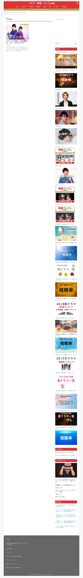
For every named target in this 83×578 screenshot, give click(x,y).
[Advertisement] (66, 30)
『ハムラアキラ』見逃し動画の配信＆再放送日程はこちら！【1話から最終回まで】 (65, 510)
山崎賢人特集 (58, 126)
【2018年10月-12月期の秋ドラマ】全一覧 (65, 262)
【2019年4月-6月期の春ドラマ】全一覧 (64, 372)
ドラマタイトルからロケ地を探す (14, 556)
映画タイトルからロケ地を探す (13, 567)
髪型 (50, 7)
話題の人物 (38, 7)
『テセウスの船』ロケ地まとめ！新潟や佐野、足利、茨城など (65, 526)
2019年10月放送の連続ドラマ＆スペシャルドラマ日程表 (16, 544)
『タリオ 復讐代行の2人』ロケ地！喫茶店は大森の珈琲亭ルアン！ (66, 506)
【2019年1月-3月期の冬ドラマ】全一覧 (64, 318)
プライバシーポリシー (11, 560)
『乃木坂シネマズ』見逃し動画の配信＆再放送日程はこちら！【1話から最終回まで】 (65, 522)
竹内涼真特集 (58, 108)
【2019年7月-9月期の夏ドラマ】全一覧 (63, 410)
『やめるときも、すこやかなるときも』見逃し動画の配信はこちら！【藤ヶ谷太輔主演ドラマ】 (65, 516)
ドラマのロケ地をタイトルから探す (65, 455)
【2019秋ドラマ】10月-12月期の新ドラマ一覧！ (42, 9)
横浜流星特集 (58, 89)
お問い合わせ (64, 7)
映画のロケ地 (31, 7)
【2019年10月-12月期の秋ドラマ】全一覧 (64, 52)
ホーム (17, 7)
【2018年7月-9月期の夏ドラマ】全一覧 (64, 224)
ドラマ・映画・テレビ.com (41, 3)
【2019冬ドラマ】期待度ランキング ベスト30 (66, 354)
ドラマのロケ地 (24, 7)
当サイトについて (56, 7)
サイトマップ (9, 552)
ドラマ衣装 (45, 7)
